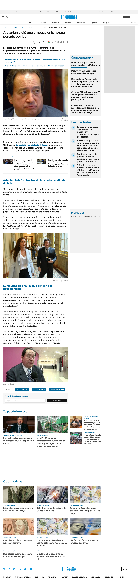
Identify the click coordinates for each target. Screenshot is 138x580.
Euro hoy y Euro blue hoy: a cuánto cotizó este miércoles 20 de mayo (52, 543)
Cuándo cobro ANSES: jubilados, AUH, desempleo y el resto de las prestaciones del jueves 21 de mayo (85, 109)
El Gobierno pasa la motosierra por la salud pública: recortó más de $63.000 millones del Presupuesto (88, 170)
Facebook (9, 569)
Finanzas (55, 22)
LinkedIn (20, 569)
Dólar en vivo (18, 12)
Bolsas (80, 216)
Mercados (29, 12)
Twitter (4, 569)
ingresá (133, 17)
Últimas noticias (23, 577)
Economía (42, 22)
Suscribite (57, 400)
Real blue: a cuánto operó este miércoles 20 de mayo (17, 555)
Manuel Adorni (82, 12)
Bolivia (111, 12)
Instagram (14, 569)
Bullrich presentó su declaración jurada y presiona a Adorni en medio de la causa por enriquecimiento (92, 424)
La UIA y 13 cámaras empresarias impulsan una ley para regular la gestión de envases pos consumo (51, 442)
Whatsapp (31, 569)
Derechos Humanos (57, 389)
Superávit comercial (43, 12)
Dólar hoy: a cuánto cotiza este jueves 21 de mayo (83, 72)
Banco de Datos (79, 577)
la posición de (32, 145)
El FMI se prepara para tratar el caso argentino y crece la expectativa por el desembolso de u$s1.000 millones (88, 145)
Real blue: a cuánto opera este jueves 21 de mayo (17, 541)
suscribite (126, 17)
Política (68, 22)
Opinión (94, 22)
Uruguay (106, 22)
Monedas (74, 216)
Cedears (97, 216)
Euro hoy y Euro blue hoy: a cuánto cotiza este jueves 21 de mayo (85, 511)
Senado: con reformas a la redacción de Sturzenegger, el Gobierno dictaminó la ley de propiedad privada (58, 164)
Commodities (88, 216)
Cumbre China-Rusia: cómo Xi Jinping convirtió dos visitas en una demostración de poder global (85, 96)
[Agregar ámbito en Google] (42, 42)
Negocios (81, 22)
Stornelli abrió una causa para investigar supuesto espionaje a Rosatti (18, 441)
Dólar (30, 22)
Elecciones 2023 (27, 27)
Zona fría (55, 12)
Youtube (25, 569)
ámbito (6, 27)
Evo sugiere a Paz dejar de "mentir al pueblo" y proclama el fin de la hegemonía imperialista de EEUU (85, 83)
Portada (7, 577)
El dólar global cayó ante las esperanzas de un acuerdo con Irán (51, 557)
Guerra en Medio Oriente (97, 12)
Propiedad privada (68, 12)
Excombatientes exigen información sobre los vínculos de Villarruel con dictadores (35, 66)
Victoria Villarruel (39, 389)
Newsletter (133, 22)
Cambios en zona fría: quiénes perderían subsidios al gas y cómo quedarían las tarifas (88, 158)
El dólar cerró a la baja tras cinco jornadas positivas (85, 541)
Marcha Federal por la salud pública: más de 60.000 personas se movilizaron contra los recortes (92, 439)
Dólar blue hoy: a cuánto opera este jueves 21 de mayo (85, 63)
